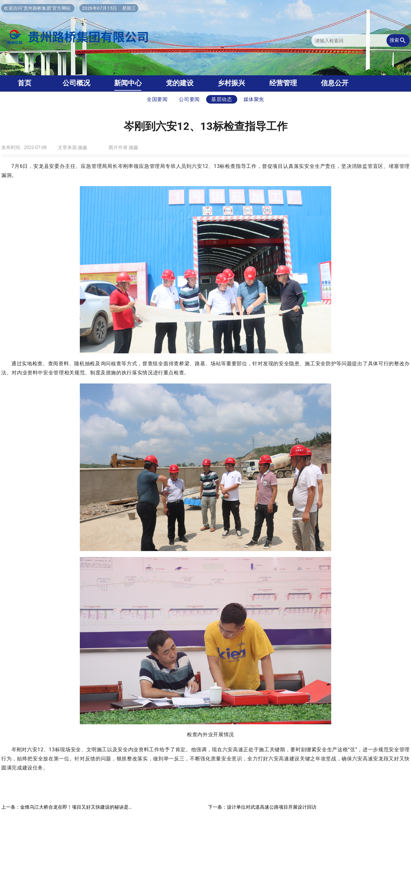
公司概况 (76, 83)
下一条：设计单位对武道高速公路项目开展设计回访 (262, 807)
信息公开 (334, 83)
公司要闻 (189, 99)
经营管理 (283, 83)
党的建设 (180, 83)
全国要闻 (157, 99)
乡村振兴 (231, 83)
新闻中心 (128, 83)
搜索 (398, 40)
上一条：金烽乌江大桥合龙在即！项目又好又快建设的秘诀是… (66, 807)
